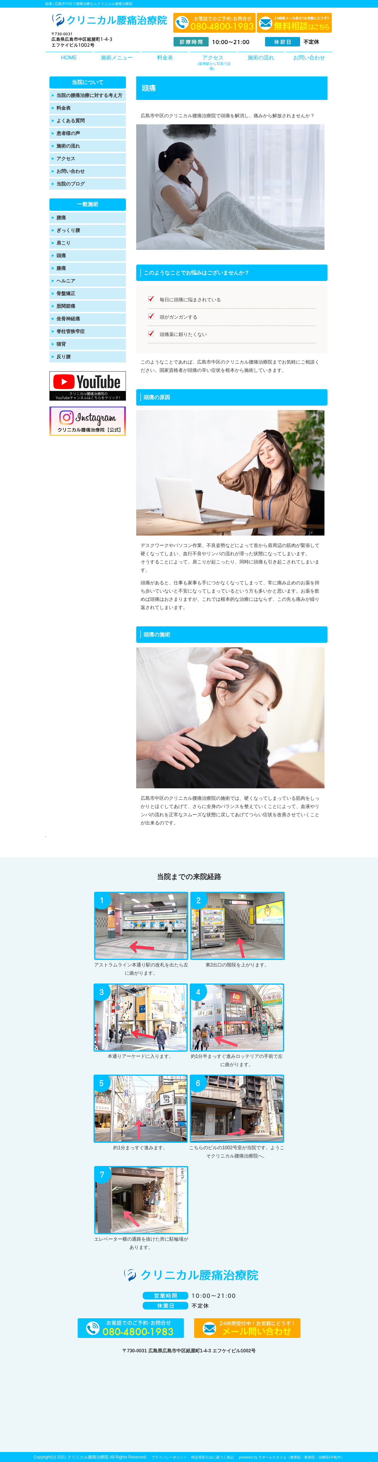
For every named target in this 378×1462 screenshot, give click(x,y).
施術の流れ (261, 58)
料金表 (165, 58)
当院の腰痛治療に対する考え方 (89, 95)
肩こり (63, 242)
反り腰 (63, 356)
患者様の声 (68, 133)
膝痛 (61, 268)
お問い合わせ (309, 58)
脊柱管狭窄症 (70, 331)
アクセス (213, 63)
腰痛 (61, 217)
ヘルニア (65, 280)
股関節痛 (65, 306)
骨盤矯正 (65, 293)
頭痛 (61, 255)
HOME (69, 58)
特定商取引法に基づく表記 (212, 1457)
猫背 (61, 344)
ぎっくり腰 (68, 230)
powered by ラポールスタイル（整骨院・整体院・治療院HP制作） (291, 1457)
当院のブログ (70, 183)
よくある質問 (70, 120)
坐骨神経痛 (68, 318)
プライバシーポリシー (169, 1457)
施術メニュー (117, 58)
